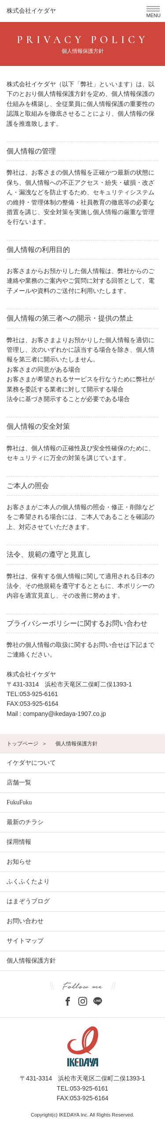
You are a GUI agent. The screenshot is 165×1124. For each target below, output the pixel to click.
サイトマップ (25, 941)
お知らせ (19, 861)
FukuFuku (19, 802)
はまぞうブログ (28, 901)
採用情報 (19, 842)
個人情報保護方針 (31, 960)
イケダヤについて (31, 762)
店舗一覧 (19, 782)
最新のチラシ (25, 822)
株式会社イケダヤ (31, 10)
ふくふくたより (28, 881)
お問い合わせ (25, 921)
